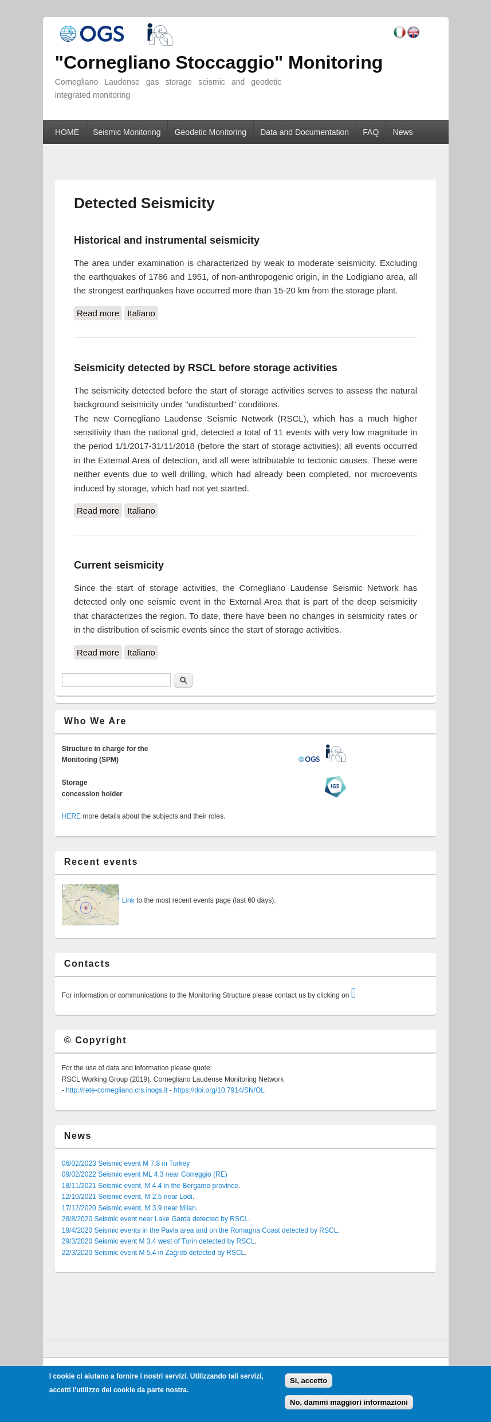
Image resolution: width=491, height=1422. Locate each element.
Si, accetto (308, 1380)
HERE (71, 816)
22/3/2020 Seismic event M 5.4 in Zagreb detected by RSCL (153, 1253)
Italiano (141, 313)
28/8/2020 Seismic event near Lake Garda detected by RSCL (155, 1219)
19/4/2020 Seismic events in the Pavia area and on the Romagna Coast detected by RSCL (200, 1230)
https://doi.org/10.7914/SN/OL (219, 1090)
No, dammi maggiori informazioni (349, 1402)
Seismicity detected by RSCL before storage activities (205, 368)
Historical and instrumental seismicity (167, 240)
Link (128, 900)
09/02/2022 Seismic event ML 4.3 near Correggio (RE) (144, 1174)
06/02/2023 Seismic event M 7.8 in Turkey (126, 1163)
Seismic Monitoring (126, 132)
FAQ (371, 132)
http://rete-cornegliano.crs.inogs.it (116, 1090)
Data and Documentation (304, 132)
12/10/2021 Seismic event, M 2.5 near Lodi (127, 1197)
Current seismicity (119, 565)
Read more (99, 312)
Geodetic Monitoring (210, 132)
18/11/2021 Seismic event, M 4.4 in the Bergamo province (150, 1186)
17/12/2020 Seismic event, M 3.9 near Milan (129, 1208)
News (403, 132)
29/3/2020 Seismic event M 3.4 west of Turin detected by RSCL (158, 1241)
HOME (67, 132)
